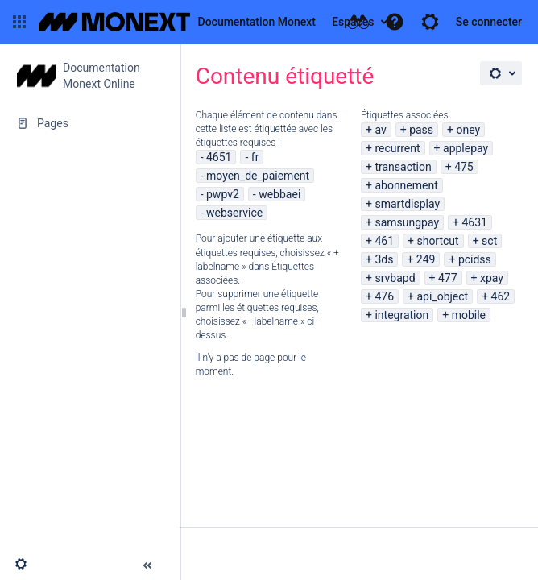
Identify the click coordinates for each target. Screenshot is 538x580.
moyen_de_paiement (257, 175)
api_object (442, 296)
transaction (403, 166)
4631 (474, 222)
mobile (469, 315)
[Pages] (90, 123)
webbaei (279, 194)
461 (384, 240)
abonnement (406, 185)
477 (447, 277)
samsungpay (407, 222)
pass (421, 129)
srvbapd (395, 277)
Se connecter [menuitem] (489, 21)
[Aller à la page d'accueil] (177, 22)
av (380, 129)
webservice (234, 212)
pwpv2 (222, 194)
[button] (19, 22)
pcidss (474, 259)
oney (469, 129)
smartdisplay (407, 203)
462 (501, 296)
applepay (465, 148)
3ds (384, 259)
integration (401, 315)
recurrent (397, 148)
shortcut (437, 240)
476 (384, 296)
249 (426, 259)
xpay (491, 277)
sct (489, 240)
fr (255, 157)
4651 (218, 157)
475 (464, 166)
